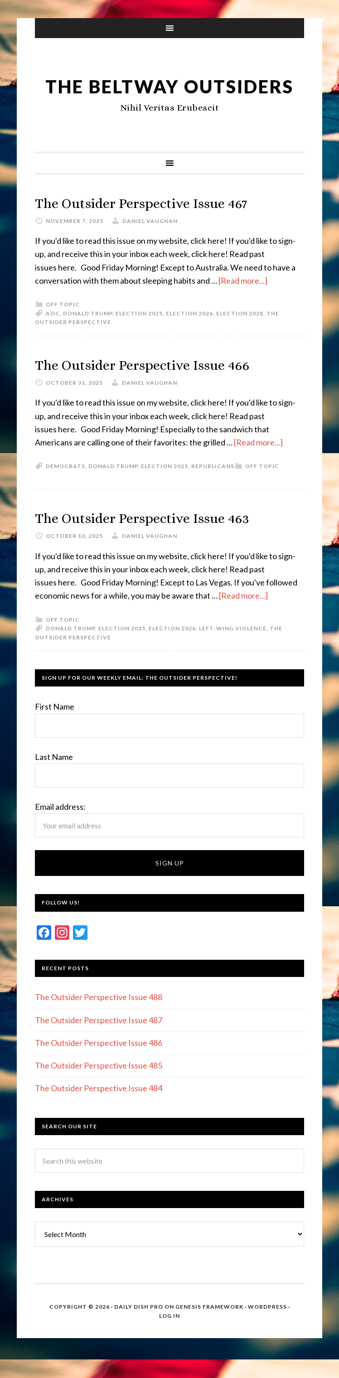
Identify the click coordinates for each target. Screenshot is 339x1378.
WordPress (267, 1328)
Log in (169, 1337)
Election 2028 (239, 335)
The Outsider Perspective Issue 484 (98, 1110)
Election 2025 (139, 335)
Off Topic (63, 326)
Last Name (54, 778)
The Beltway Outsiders (169, 96)
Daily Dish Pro (138, 1328)
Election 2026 (189, 335)
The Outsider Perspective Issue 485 (98, 1087)
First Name (54, 728)
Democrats (65, 487)
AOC (53, 335)
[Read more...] (242, 302)
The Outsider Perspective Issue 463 (161, 539)
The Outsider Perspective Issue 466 (161, 386)
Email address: (60, 828)
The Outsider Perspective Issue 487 (98, 1042)
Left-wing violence (232, 650)
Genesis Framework (209, 1328)
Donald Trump (87, 335)
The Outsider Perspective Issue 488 (98, 1019)
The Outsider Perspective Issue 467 (160, 224)
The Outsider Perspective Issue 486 (98, 1064)
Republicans (212, 487)
